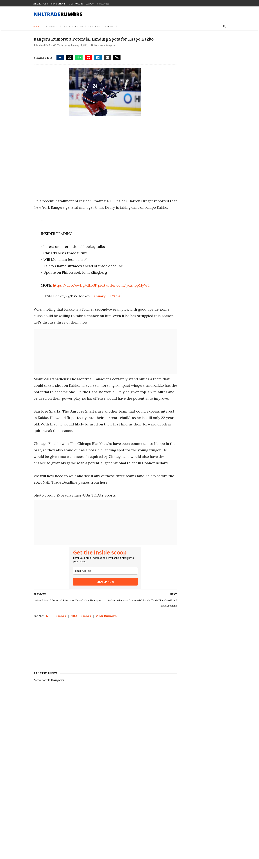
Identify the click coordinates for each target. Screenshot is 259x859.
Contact (171, 728)
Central (94, 26)
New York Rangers (104, 46)
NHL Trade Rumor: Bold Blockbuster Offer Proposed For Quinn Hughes (71, 782)
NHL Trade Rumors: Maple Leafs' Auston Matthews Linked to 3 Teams (70, 834)
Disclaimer (174, 740)
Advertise (103, 4)
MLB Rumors (76, 4)
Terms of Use (176, 743)
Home (37, 26)
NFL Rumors (40, 4)
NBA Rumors (58, 4)
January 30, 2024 (105, 303)
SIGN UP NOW (98, 602)
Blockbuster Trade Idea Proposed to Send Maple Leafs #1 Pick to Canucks (73, 799)
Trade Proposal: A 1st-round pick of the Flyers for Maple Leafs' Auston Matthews (72, 747)
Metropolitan (73, 26)
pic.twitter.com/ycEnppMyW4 (123, 292)
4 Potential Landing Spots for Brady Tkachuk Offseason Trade (72, 816)
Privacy (171, 736)
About (90, 4)
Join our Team (177, 732)
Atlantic (52, 26)
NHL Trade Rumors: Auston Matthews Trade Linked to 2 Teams (71, 729)
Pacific (110, 26)
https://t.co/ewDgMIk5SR (74, 292)
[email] (98, 591)
